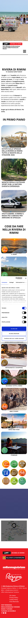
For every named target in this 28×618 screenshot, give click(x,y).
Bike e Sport (14, 411)
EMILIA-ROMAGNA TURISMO (10, 607)
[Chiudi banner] (25, 278)
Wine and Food (14, 429)
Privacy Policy (13, 597)
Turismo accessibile (8, 611)
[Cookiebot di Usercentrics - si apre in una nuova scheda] (16, 278)
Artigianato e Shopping (14, 367)
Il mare (14, 254)
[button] (2, 20)
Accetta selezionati (14, 333)
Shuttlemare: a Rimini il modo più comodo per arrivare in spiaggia (13, 216)
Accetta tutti (14, 328)
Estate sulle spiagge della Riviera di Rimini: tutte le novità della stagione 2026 (12, 152)
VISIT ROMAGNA (6, 605)
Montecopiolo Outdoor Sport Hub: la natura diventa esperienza (13, 184)
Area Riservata (14, 601)
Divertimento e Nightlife (14, 342)
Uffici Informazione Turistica (10, 592)
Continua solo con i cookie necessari (14, 338)
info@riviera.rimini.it (11, 590)
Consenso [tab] (4, 282)
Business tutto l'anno (14, 386)
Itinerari (14, 455)
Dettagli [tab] (11, 282)
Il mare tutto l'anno (14, 19)
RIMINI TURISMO (6, 609)
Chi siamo (12, 595)
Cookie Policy (13, 599)
